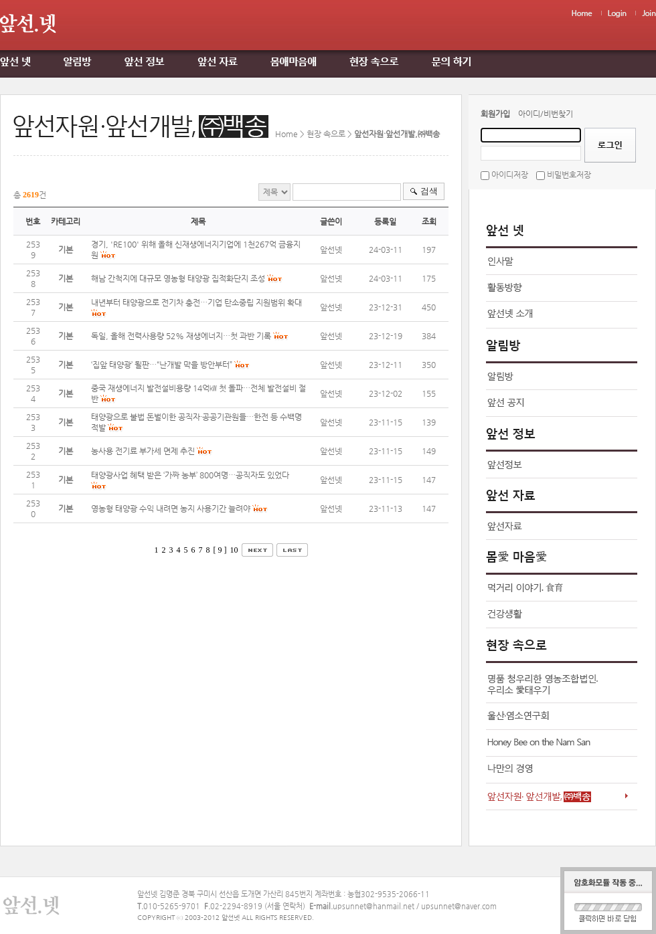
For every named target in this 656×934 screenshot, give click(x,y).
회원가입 (495, 113)
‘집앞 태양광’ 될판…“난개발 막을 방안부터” (161, 364)
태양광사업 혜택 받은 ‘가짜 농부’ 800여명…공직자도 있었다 (190, 475)
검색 (429, 191)
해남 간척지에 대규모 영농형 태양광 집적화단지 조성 (178, 278)
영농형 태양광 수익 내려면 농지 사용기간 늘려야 (170, 508)
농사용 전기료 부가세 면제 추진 (143, 451)
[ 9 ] (220, 550)
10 (234, 550)
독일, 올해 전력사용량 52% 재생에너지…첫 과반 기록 (181, 336)
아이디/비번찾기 (545, 113)
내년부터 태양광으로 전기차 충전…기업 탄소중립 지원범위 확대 (196, 302)
